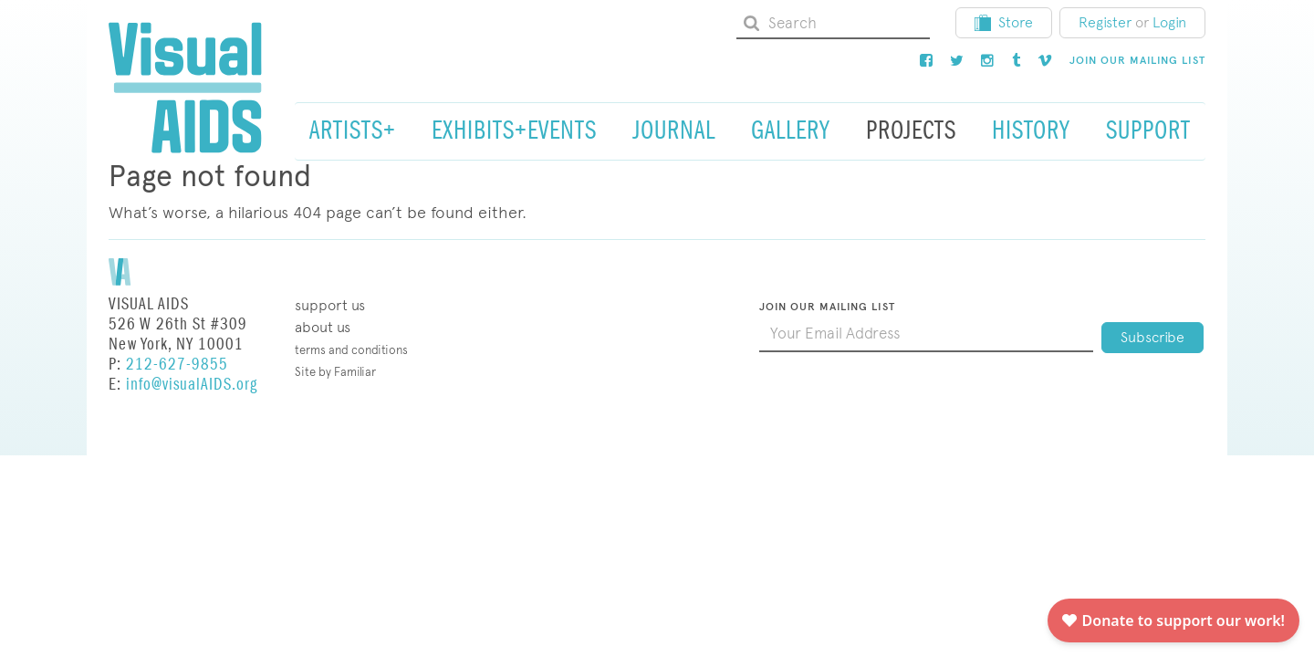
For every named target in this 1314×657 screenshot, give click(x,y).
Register (1105, 22)
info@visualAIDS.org (191, 384)
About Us (322, 327)
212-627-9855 (177, 364)
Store (1004, 22)
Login (1169, 22)
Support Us (330, 305)
